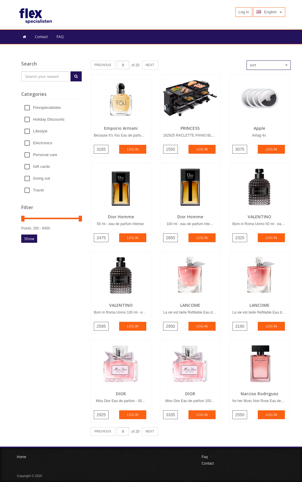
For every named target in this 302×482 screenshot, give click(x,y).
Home (21, 457)
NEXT (150, 65)
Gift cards (41, 167)
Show (29, 238)
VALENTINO (259, 216)
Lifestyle (40, 131)
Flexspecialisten (47, 108)
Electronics (42, 143)
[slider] (22, 219)
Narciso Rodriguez (259, 393)
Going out (41, 179)
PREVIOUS (102, 65)
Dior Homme (121, 216)
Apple (259, 128)
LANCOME (190, 305)
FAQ (60, 36)
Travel (38, 190)
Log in (132, 149)
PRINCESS (190, 128)
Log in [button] (244, 12)
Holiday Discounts (49, 120)
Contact (41, 36)
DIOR (121, 393)
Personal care (45, 155)
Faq (205, 457)
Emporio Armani (121, 128)
